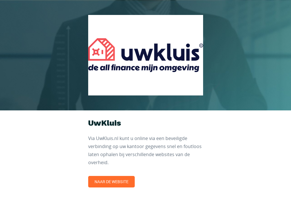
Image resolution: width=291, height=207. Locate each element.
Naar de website (111, 181)
